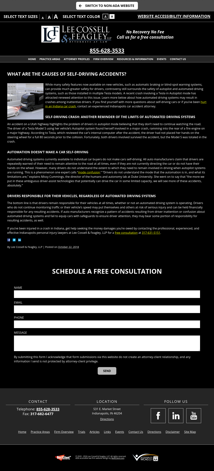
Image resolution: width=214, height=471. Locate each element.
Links (107, 432)
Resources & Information (135, 59)
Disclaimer (173, 432)
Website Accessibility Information (174, 16)
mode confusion (89, 172)
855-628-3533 (107, 50)
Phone (19, 318)
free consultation (126, 233)
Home (32, 59)
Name (18, 288)
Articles (94, 432)
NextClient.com (117, 458)
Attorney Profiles (77, 59)
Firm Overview (103, 59)
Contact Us (178, 59)
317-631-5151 (151, 233)
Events (161, 59)
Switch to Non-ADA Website (109, 5)
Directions (107, 419)
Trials (81, 432)
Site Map (190, 432)
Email (18, 303)
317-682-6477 (41, 413)
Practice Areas (50, 59)
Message (20, 333)
